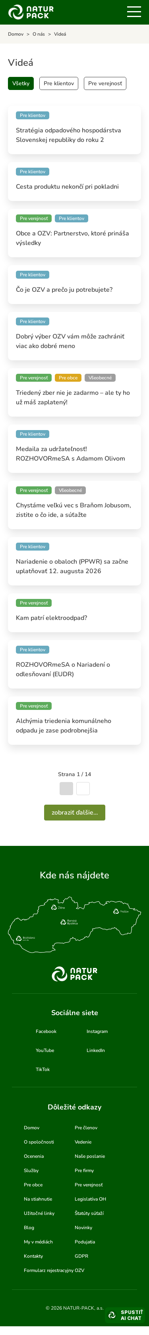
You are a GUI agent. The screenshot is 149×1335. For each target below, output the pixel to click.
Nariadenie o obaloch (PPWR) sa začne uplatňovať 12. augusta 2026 (72, 566)
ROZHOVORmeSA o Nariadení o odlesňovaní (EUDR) (63, 669)
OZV (79, 1270)
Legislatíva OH (90, 1199)
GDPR (81, 1256)
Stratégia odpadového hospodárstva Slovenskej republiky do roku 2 (68, 135)
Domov (31, 1128)
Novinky (83, 1227)
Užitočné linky (39, 1213)
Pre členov (86, 1128)
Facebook (46, 1031)
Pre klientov (59, 83)
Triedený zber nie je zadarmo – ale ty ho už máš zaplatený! (73, 397)
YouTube (45, 1050)
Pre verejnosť (105, 83)
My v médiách (38, 1242)
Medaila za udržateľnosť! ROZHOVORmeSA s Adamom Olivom (70, 454)
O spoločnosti (39, 1142)
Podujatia (85, 1242)
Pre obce (33, 1185)
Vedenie (83, 1142)
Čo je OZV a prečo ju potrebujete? (64, 289)
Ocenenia (34, 1156)
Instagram (97, 1031)
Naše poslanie (90, 1156)
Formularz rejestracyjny (49, 1270)
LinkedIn (96, 1050)
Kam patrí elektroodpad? (51, 618)
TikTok (43, 1069)
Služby (31, 1170)
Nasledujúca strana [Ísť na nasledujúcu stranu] (83, 788)
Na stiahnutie (38, 1199)
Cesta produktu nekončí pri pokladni (67, 186)
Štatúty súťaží (89, 1213)
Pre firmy (84, 1170)
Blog (29, 1227)
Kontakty (33, 1256)
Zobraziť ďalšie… (75, 812)
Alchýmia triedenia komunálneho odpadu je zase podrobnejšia (63, 726)
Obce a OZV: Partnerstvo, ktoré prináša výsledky (72, 238)
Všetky (20, 83)
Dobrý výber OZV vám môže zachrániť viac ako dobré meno (70, 341)
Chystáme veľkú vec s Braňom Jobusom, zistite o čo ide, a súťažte (73, 510)
